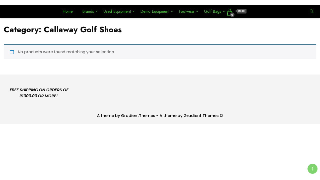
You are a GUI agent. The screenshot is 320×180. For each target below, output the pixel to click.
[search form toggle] (311, 11)
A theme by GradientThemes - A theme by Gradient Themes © (160, 115)
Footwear (186, 11)
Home (67, 11)
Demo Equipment (154, 11)
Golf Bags (212, 11)
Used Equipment (117, 11)
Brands (88, 11)
